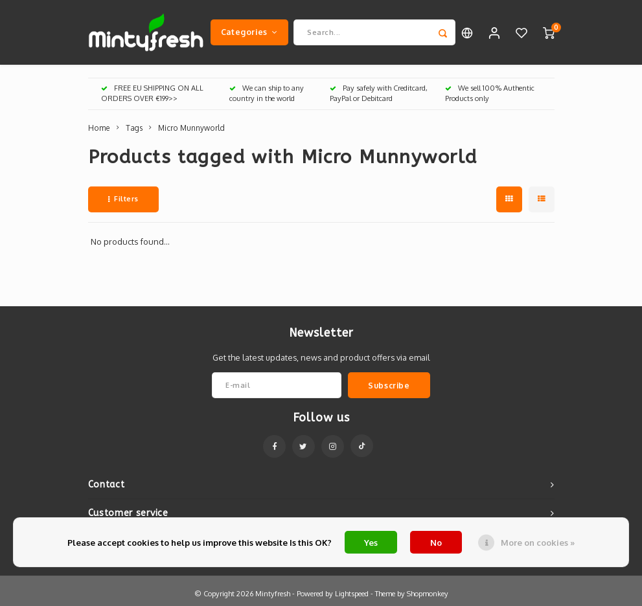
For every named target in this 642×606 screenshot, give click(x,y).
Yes (371, 542)
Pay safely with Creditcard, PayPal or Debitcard (379, 93)
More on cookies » (538, 542)
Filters (123, 198)
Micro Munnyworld (191, 128)
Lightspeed (352, 593)
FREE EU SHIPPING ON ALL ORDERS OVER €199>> (152, 93)
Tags (134, 128)
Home (99, 128)
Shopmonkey (427, 593)
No (436, 542)
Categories (249, 32)
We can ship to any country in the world (266, 93)
